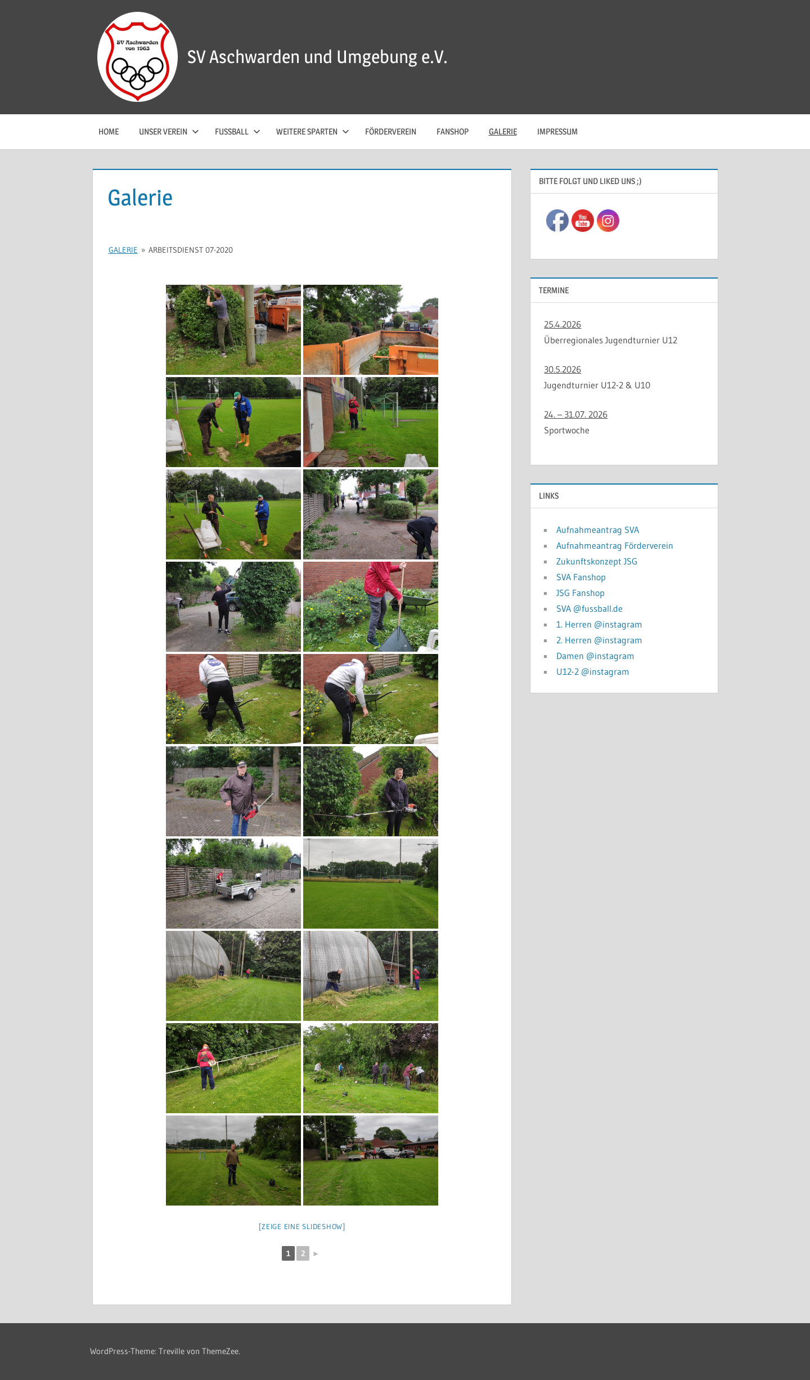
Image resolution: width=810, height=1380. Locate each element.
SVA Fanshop (581, 577)
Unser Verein (169, 131)
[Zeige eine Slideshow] (302, 1226)
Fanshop (452, 131)
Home (108, 131)
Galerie (503, 131)
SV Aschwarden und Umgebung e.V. (317, 57)
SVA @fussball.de (589, 608)
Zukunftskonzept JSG (596, 561)
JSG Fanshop (580, 592)
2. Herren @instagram (599, 640)
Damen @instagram (595, 655)
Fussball (237, 131)
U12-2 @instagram (592, 671)
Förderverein (390, 131)
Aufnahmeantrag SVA (597, 529)
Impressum (557, 131)
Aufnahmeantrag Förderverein (614, 545)
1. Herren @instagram (599, 624)
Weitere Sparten (312, 131)
